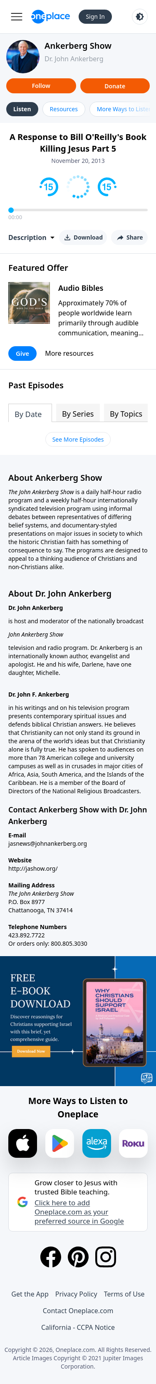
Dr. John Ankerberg (74, 58)
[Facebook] (50, 1257)
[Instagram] (105, 1257)
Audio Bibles (80, 288)
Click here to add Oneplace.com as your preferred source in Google (79, 1212)
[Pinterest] (78, 1257)
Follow (41, 86)
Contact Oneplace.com (78, 1310)
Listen (22, 109)
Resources (64, 109)
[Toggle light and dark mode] (140, 17)
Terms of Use (124, 1294)
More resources (69, 353)
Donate (114, 86)
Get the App (29, 1294)
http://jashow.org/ (33, 868)
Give (22, 353)
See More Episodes (78, 439)
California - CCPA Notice (78, 1327)
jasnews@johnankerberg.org (47, 843)
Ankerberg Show (78, 45)
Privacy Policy (76, 1294)
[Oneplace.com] (50, 17)
